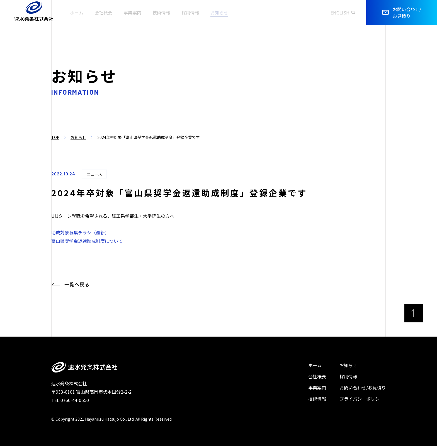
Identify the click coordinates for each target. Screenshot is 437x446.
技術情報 (317, 398)
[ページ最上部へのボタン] (413, 313)
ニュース (94, 174)
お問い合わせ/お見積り (362, 387)
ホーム (315, 365)
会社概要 (317, 376)
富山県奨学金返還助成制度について (87, 240)
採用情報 (348, 376)
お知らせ (78, 137)
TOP (55, 137)
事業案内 (317, 387)
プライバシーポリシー (361, 398)
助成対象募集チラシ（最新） (80, 232)
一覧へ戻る (70, 284)
